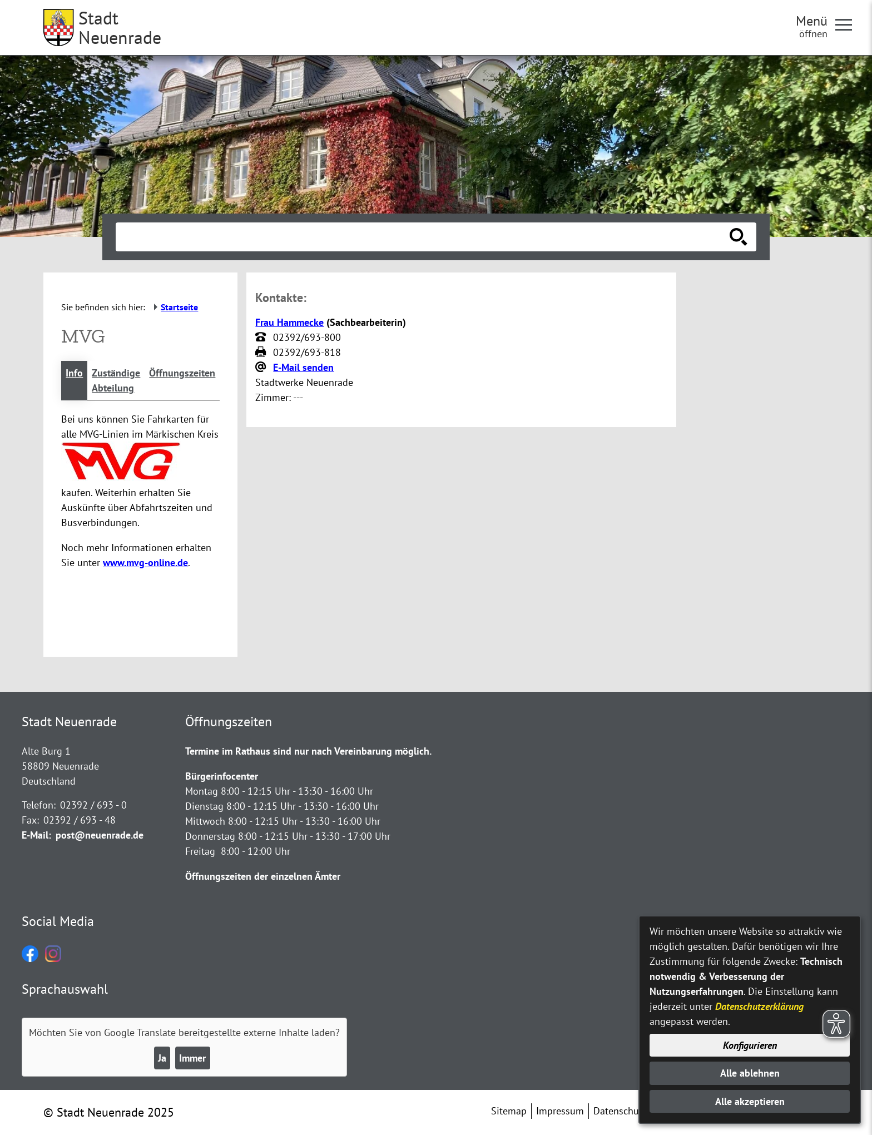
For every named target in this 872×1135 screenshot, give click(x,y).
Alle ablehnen (750, 1073)
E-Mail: (36, 835)
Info (74, 372)
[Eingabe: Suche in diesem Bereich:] (424, 237)
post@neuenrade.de (99, 835)
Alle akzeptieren (750, 1101)
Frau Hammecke (289, 322)
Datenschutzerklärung (759, 1006)
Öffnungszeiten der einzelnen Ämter (262, 876)
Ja (162, 1058)
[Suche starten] (738, 237)
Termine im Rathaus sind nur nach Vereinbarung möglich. (308, 751)
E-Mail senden (303, 367)
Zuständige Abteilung (116, 380)
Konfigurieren (750, 1045)
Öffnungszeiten (182, 372)
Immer (192, 1058)
